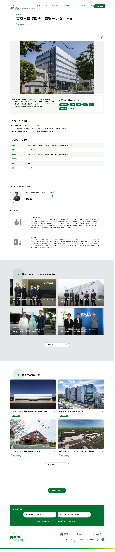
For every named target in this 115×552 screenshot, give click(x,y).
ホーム (11, 10)
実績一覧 (82, 6)
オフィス (34, 240)
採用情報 (91, 6)
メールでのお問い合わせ (71, 517)
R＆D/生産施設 (35, 220)
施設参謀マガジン (80, 2)
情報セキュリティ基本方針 (87, 542)
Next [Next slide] (102, 40)
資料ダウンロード (35, 517)
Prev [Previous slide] (98, 40)
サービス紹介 (44, 6)
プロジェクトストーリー (69, 6)
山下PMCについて (31, 6)
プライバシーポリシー (72, 542)
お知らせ (71, 2)
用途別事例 (55, 6)
